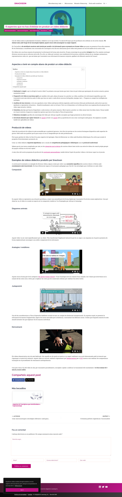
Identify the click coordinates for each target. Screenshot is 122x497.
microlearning (34, 30)
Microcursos (69, 3)
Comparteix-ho (19, 380)
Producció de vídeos (20, 74)
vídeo (50, 30)
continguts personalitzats (51, 152)
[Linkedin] (100, 487)
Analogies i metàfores (22, 81)
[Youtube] (106, 487)
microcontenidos (10, 30)
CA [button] (105, 3)
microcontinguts (22, 30)
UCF (81, 358)
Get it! (22, 490)
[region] (22, 486)
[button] (62, 3)
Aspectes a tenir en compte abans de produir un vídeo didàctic (31, 72)
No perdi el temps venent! (47, 277)
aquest (44, 118)
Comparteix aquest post (19, 87)
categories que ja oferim (52, 146)
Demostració (20, 84)
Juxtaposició (20, 83)
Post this (31, 380)
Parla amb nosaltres (95, 3)
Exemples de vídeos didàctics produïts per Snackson (29, 76)
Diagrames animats (21, 79)
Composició (19, 77)
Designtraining (71, 358)
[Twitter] (103, 487)
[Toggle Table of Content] (82, 69)
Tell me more (18, 485)
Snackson (44, 30)
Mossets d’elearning (80, 3)
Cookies (30, 494)
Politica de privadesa (20, 494)
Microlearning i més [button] (55, 3)
